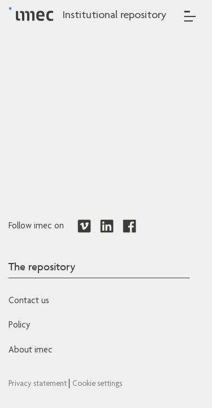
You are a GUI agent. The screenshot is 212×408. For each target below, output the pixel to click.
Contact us (28, 301)
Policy (19, 325)
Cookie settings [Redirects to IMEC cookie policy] (97, 384)
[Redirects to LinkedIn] (107, 226)
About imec (30, 350)
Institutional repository (114, 16)
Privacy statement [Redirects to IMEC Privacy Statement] (38, 384)
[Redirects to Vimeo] (84, 226)
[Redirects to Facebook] (129, 226)
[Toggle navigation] (190, 16)
